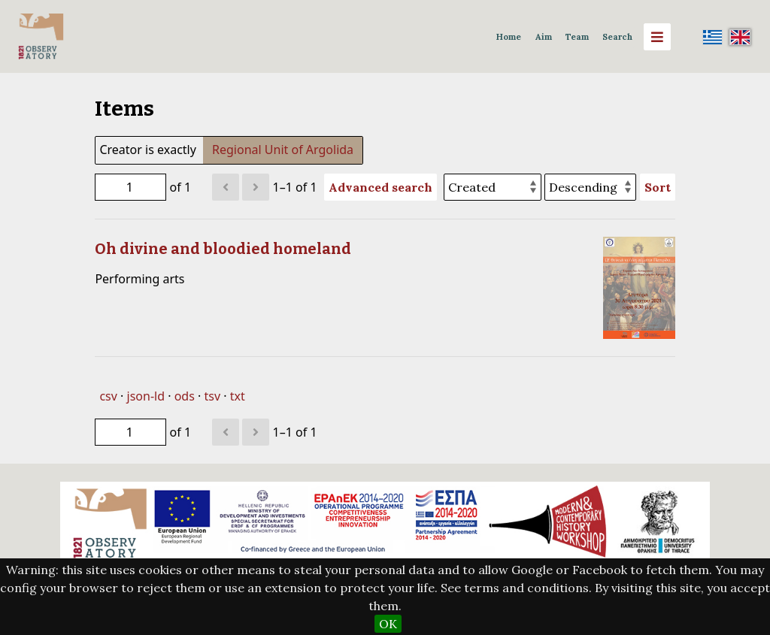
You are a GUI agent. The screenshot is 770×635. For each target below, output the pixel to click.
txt (237, 396)
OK (388, 623)
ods (184, 396)
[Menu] (657, 36)
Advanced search (380, 187)
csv (108, 396)
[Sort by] (492, 187)
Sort (657, 187)
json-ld (146, 396)
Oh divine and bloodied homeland (223, 249)
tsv (212, 396)
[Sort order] (590, 187)
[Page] (130, 187)
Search (617, 37)
